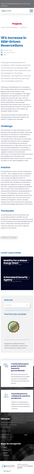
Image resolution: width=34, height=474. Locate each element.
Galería (6, 452)
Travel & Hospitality (9, 52)
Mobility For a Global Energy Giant (15, 261)
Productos (7, 449)
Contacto (6, 455)
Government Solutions (10, 287)
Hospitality (5, 237)
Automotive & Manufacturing (12, 270)
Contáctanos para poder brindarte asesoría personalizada (19, 366)
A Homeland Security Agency (16, 278)
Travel (14, 237)
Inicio (5, 447)
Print (4, 54)
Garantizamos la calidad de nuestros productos (20, 395)
